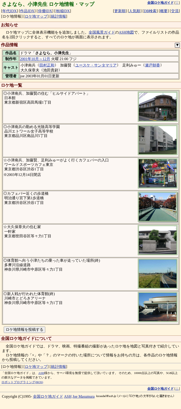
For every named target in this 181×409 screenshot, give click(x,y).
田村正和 (46, 65)
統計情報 (58, 16)
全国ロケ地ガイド (48, 396)
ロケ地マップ (36, 16)
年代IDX (9, 11)
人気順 (134, 11)
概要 (164, 11)
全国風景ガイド (102, 32)
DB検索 (150, 11)
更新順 (120, 11)
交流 (175, 11)
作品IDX (27, 11)
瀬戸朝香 (152, 65)
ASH (41, 373)
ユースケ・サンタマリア (96, 65)
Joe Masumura (84, 396)
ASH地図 (126, 32)
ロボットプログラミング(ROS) (22, 382)
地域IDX (63, 11)
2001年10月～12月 (35, 59)
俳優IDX (45, 11)
